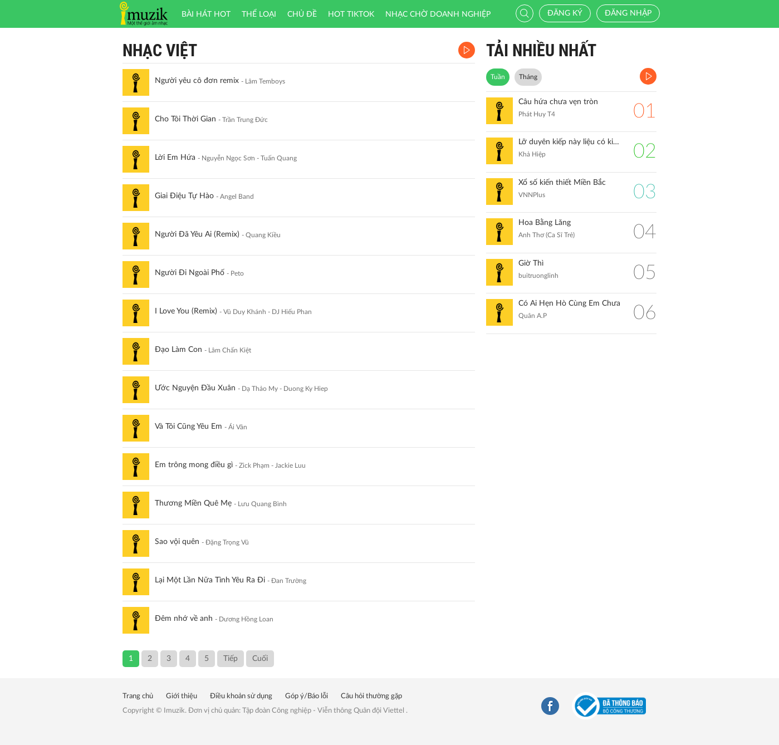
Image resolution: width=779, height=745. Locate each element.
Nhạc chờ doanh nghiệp (438, 14)
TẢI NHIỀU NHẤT (541, 50)
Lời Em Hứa (175, 157)
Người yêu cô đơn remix (197, 81)
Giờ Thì (530, 263)
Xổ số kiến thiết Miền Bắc (562, 183)
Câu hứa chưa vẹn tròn (558, 102)
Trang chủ (138, 696)
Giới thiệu (181, 696)
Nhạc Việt (160, 50)
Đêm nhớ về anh (184, 619)
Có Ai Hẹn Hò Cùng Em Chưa (569, 303)
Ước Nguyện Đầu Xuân (195, 388)
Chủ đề (302, 14)
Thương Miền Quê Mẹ (193, 503)
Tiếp (230, 659)
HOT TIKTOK (351, 14)
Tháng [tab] (528, 76)
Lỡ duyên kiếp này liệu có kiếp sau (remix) (570, 142)
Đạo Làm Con (178, 350)
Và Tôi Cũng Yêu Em (188, 426)
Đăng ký (564, 13)
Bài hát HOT (206, 14)
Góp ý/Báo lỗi (306, 696)
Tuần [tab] (498, 76)
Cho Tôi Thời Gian (185, 119)
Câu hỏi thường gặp (371, 696)
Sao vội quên (177, 542)
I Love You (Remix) (186, 311)
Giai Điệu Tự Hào (184, 196)
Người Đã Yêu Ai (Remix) (197, 234)
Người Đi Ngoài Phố (189, 273)
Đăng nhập (628, 13)
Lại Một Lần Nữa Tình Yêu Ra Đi (210, 580)
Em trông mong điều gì (194, 465)
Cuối (260, 659)
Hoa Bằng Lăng (544, 223)
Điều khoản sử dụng (241, 696)
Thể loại (259, 14)
